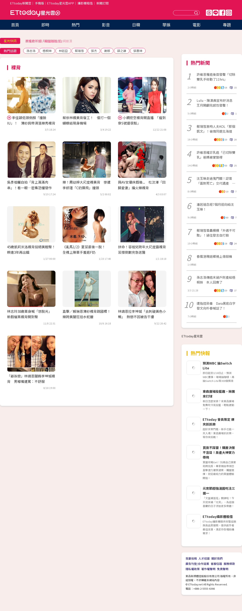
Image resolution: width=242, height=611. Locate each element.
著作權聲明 (208, 569)
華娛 (166, 25)
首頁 (15, 25)
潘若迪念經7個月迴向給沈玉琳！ (215, 207)
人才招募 (204, 558)
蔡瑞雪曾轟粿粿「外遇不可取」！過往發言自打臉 (216, 233)
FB (222, 13)
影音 (106, 25)
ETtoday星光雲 (35, 13)
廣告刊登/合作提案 (197, 564)
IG (229, 13)
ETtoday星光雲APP (60, 3)
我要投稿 (191, 558)
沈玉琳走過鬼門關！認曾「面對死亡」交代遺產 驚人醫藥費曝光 (216, 181)
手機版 (39, 3)
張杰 (94, 51)
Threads (209, 13)
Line (216, 13)
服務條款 (229, 564)
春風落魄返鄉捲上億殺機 (214, 256)
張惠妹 (137, 51)
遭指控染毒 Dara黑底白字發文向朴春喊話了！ (216, 306)
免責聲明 (222, 569)
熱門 (76, 25)
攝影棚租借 (85, 3)
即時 (45, 25)
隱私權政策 (193, 569)
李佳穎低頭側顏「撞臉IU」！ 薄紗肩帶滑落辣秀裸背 (31, 120)
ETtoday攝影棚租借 (218, 516)
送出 (197, 12)
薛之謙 (121, 51)
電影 (197, 25)
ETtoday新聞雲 (20, 3)
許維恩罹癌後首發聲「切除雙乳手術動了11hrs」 (216, 77)
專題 (227, 25)
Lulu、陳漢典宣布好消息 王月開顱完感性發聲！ (216, 103)
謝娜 (107, 51)
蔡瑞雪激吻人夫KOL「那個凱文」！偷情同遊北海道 (216, 129)
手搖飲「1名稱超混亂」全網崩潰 (48, 40)
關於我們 (217, 558)
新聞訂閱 (102, 3)
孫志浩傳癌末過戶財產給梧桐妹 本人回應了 (216, 280)
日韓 (136, 25)
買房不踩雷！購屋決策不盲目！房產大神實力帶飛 (219, 452)
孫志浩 (30, 51)
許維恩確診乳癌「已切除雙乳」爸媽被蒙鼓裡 (216, 155)
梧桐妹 (47, 51)
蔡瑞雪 (79, 51)
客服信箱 (216, 564)
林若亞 (63, 51)
